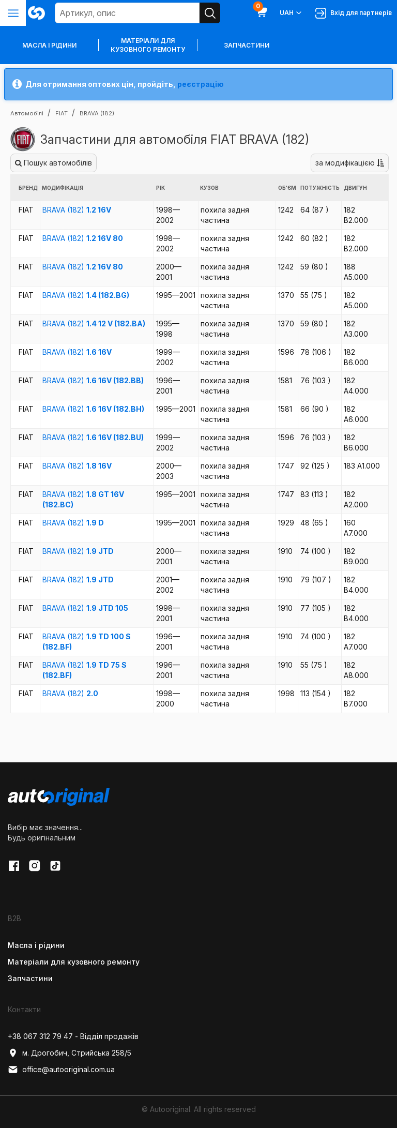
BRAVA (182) (76, 209)
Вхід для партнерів (353, 13)
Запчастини (246, 45)
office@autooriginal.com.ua (61, 1069)
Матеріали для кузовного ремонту (148, 45)
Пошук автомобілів (53, 162)
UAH (291, 13)
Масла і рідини (36, 945)
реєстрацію (200, 84)
